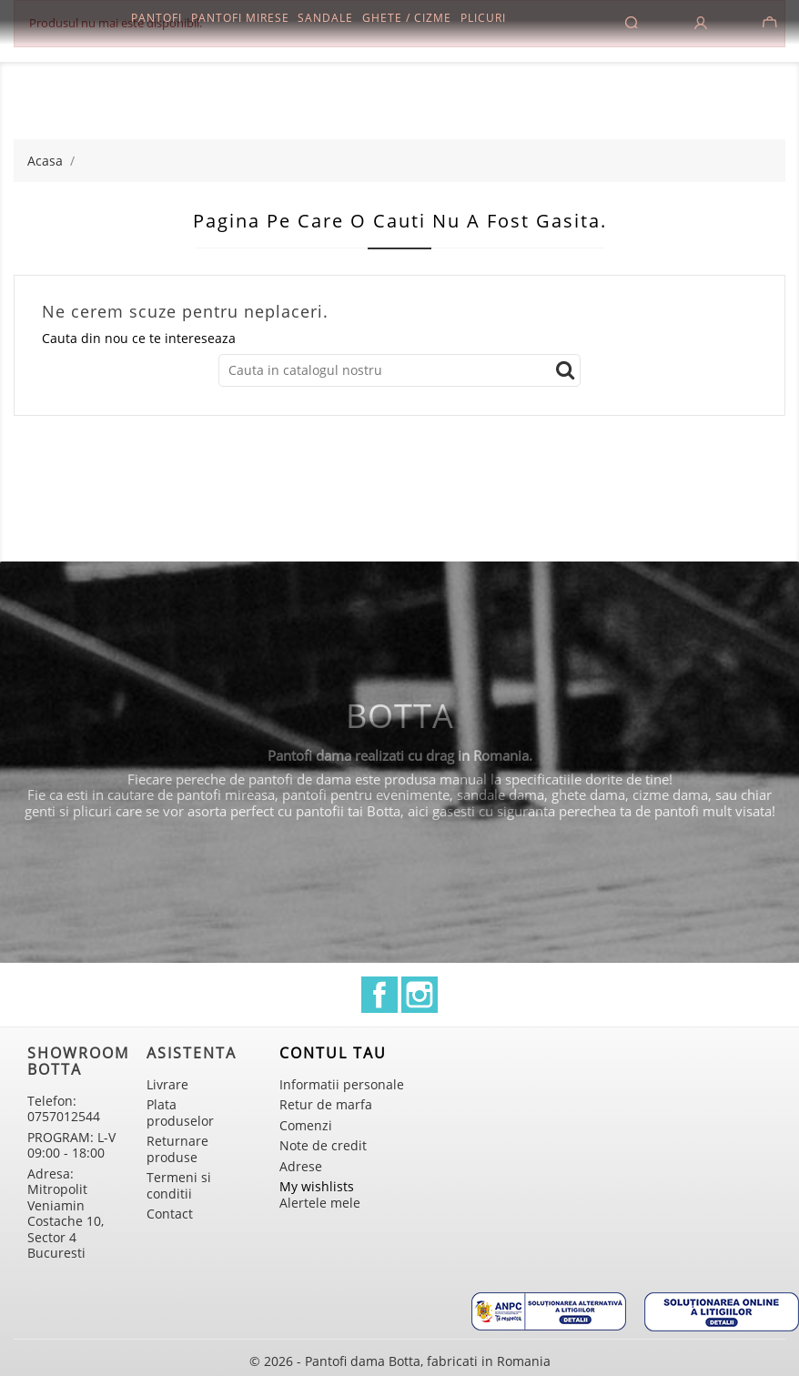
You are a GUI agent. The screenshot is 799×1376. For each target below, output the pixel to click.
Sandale (325, 17)
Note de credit (323, 1145)
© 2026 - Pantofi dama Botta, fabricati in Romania (400, 1361)
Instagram (419, 994)
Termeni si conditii (179, 1185)
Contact (170, 1213)
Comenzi (305, 1125)
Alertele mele (319, 1202)
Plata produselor (180, 1112)
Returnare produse (177, 1149)
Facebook (379, 994)
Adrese (300, 1166)
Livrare (167, 1084)
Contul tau (333, 1053)
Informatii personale (341, 1084)
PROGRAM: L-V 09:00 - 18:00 (71, 1145)
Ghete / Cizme (406, 17)
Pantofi (156, 17)
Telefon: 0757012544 (63, 1109)
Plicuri (483, 17)
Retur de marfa (325, 1104)
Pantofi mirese (240, 17)
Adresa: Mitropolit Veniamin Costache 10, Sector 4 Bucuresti (65, 1213)
